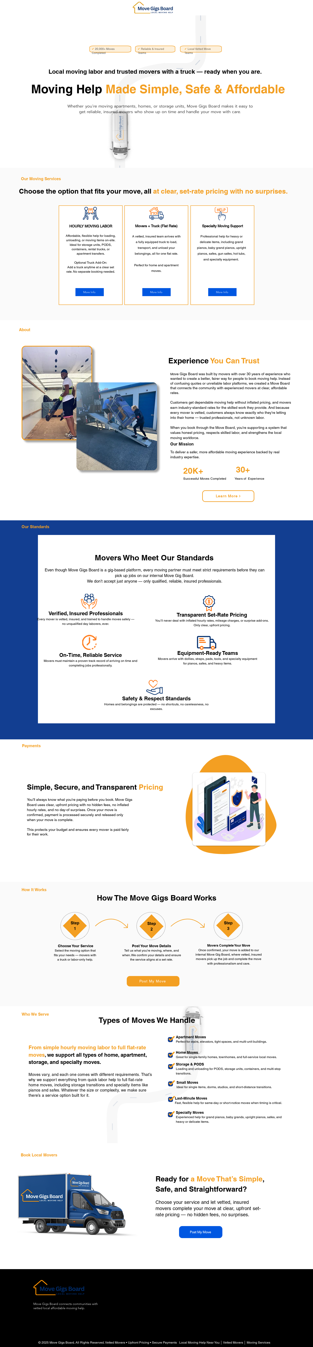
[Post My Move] (153, 981)
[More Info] (89, 292)
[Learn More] (228, 496)
